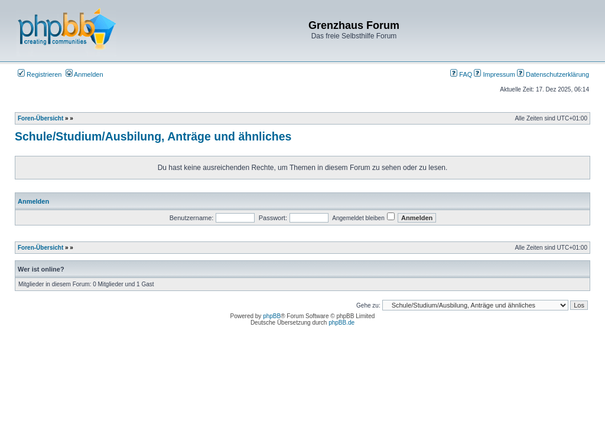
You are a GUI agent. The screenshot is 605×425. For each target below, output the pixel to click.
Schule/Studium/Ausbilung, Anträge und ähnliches (153, 136)
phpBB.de (341, 322)
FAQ (461, 74)
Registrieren (39, 74)
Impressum (494, 74)
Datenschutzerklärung (553, 74)
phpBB (272, 316)
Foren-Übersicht (40, 118)
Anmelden (84, 74)
